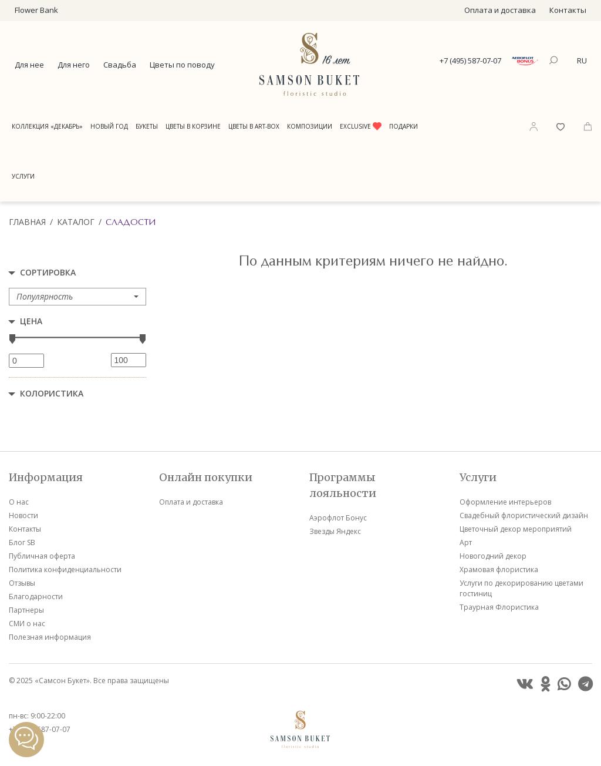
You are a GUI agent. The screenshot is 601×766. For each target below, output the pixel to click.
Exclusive (360, 126)
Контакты (567, 10)
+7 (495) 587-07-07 (470, 60)
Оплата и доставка (500, 10)
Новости (23, 515)
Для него (74, 64)
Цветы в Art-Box (253, 126)
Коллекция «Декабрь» (47, 126)
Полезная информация (50, 637)
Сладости (131, 222)
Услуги (23, 176)
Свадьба (119, 64)
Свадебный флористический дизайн (524, 515)
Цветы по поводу (182, 64)
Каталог (75, 221)
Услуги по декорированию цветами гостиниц (521, 588)
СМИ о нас (27, 624)
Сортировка (48, 272)
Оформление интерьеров (505, 502)
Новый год (109, 126)
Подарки (403, 126)
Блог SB (22, 542)
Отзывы (22, 583)
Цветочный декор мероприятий (516, 529)
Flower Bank (36, 10)
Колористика (51, 393)
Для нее (29, 64)
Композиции (309, 126)
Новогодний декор (493, 556)
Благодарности (36, 597)
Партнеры (26, 610)
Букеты (147, 126)
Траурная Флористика (499, 607)
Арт (466, 542)
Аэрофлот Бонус (338, 518)
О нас (19, 502)
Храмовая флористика (499, 569)
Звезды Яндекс (335, 531)
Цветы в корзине (193, 126)
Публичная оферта (42, 556)
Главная (27, 221)
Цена (31, 321)
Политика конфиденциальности (65, 569)
